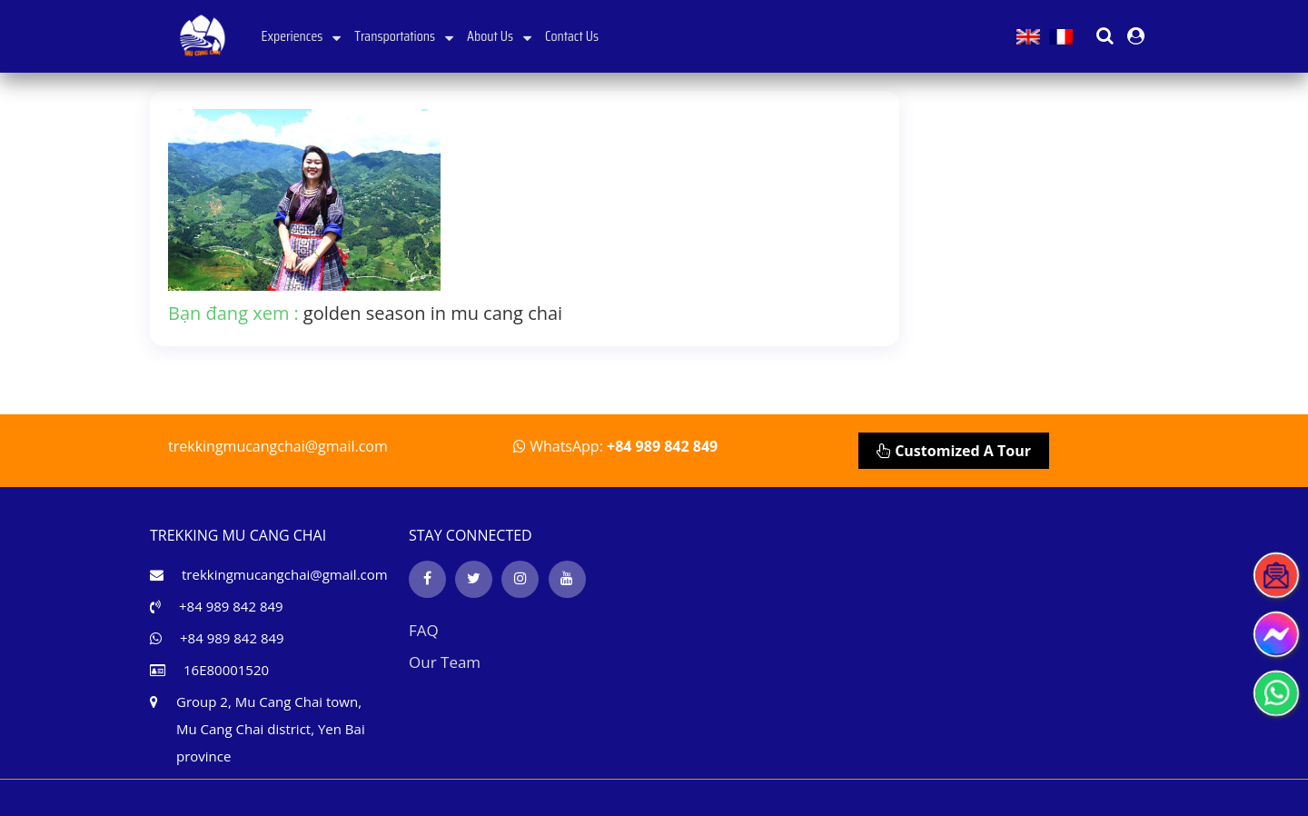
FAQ (424, 630)
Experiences (302, 36)
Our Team (445, 662)
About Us (499, 36)
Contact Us (572, 36)
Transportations (403, 36)
